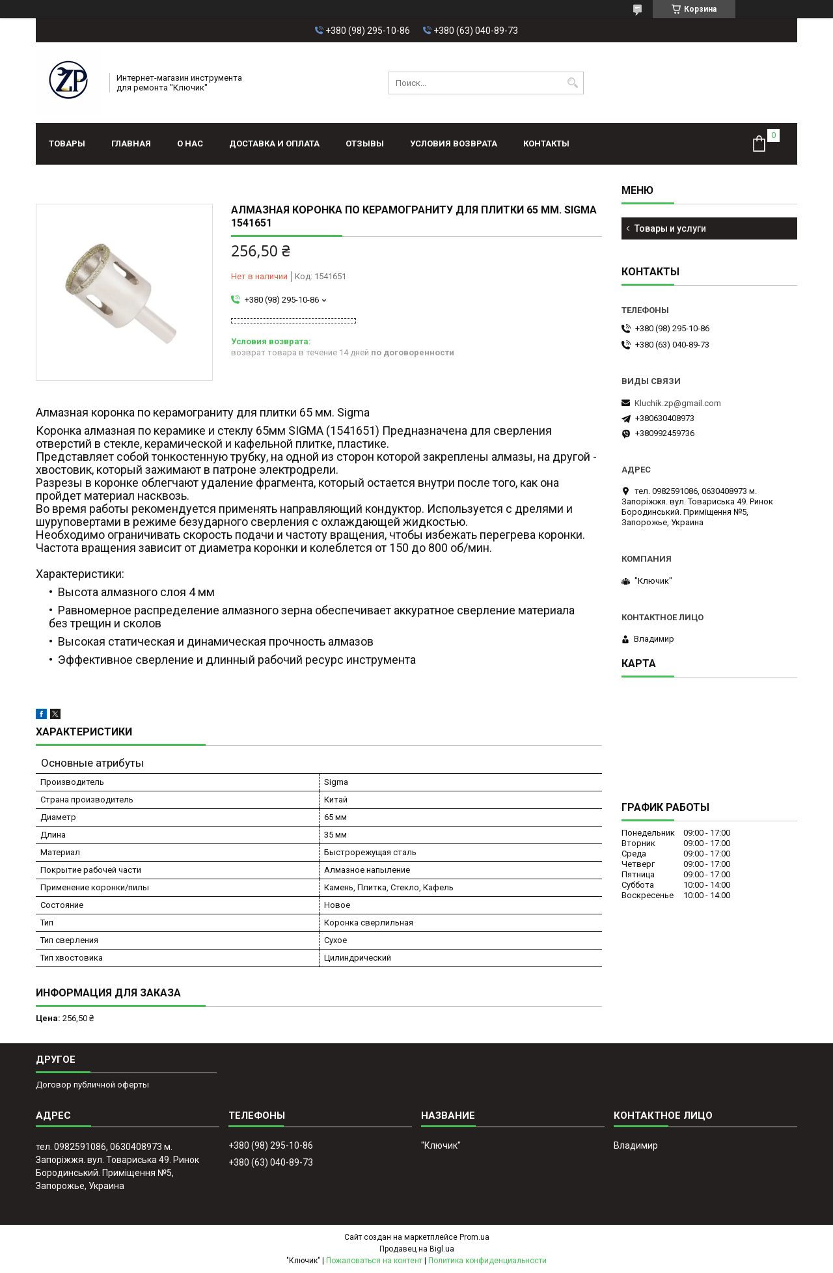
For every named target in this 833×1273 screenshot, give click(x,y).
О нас (190, 143)
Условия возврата (453, 143)
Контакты (546, 143)
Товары (67, 143)
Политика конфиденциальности (487, 1260)
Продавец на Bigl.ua (416, 1248)
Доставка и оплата (274, 143)
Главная (131, 143)
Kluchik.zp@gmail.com (678, 403)
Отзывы (365, 143)
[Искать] (572, 83)
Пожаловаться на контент (374, 1260)
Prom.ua (474, 1237)
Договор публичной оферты (92, 1084)
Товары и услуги (670, 228)
